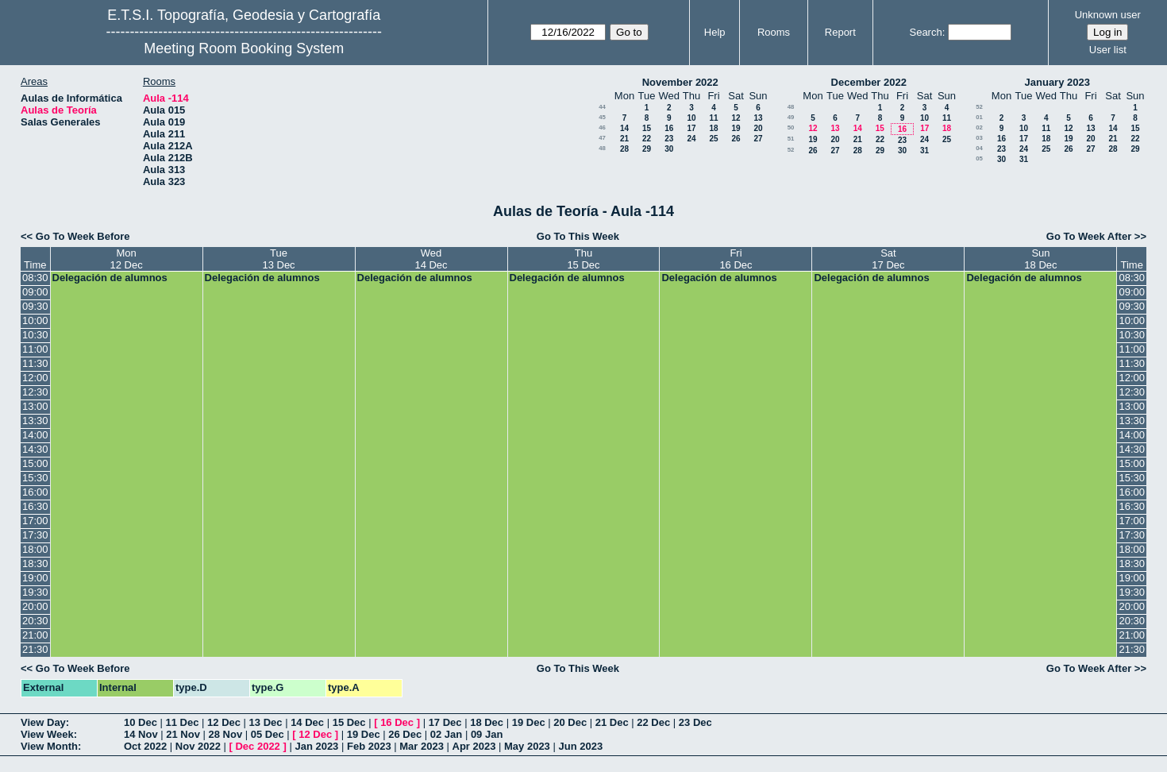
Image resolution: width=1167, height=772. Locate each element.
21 (624, 138)
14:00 (35, 435)
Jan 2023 (316, 746)
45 (602, 117)
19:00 (35, 578)
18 (713, 128)
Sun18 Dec (1040, 259)
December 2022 (869, 82)
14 (624, 128)
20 (757, 128)
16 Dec (397, 722)
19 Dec (528, 722)
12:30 (35, 392)
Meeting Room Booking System (244, 48)
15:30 (35, 478)
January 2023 (1057, 82)
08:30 (35, 278)
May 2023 (527, 746)
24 (691, 138)
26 (735, 138)
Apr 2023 (474, 746)
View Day (43, 722)
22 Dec (653, 722)
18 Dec (486, 722)
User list (1108, 50)
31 (924, 150)
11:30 (35, 363)
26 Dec (405, 734)
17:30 (35, 535)
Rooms (773, 32)
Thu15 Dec (583, 259)
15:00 (35, 463)
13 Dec (266, 722)
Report (840, 32)
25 (713, 138)
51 (791, 138)
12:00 (35, 378)
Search (925, 32)
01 (979, 117)
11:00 (35, 349)
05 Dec (267, 734)
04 (979, 148)
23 (668, 138)
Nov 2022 (198, 746)
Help (715, 32)
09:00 (35, 292)
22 (646, 138)
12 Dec (224, 722)
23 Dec (695, 722)
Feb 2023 (369, 746)
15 (646, 128)
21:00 (35, 635)
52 (791, 149)
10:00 (35, 320)
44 (602, 106)
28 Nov (226, 734)
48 (602, 148)
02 (979, 127)
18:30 (35, 563)
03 (979, 137)
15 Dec (349, 722)
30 (668, 149)
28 (624, 149)
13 (757, 118)
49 (791, 117)
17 (691, 128)
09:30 (35, 306)
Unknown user (1108, 15)
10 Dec (140, 722)
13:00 (35, 406)
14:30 (35, 449)
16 (668, 128)
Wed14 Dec (430, 259)
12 (735, 118)
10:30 (35, 335)
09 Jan (487, 734)
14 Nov (141, 734)
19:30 (35, 592)
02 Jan (446, 734)
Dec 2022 (257, 746)
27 (757, 138)
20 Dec (570, 722)
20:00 (35, 606)
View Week (47, 734)
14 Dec (307, 722)
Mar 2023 (421, 746)
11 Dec (182, 722)
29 (646, 149)
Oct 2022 (145, 746)
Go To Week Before (83, 236)
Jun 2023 (580, 746)
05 (979, 158)
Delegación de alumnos (110, 278)
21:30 (35, 649)
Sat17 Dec (888, 259)
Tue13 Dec (278, 259)
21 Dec (612, 722)
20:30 (35, 621)
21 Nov (183, 734)
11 (713, 118)
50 (791, 127)
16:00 (35, 492)
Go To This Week (578, 236)
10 (691, 118)
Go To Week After (1088, 236)
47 (602, 137)
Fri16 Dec (735, 259)
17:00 (35, 521)
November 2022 (680, 82)
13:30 (35, 421)
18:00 (35, 549)
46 (602, 127)
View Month (49, 746)
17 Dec (445, 722)
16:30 (35, 506)
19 (735, 128)
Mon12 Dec (126, 259)
